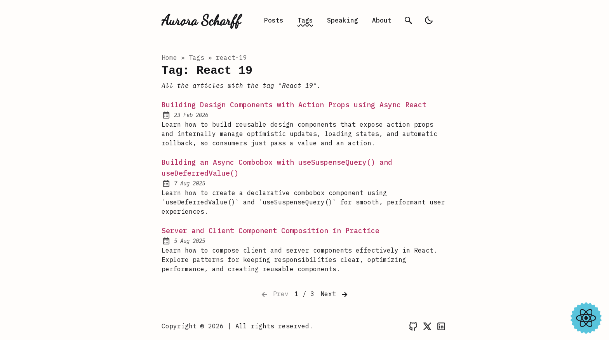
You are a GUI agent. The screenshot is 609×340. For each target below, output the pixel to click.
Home (169, 57)
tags (196, 57)
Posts (274, 20)
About (382, 20)
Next (334, 294)
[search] (408, 20)
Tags (305, 20)
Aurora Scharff (201, 20)
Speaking (342, 20)
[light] (429, 20)
